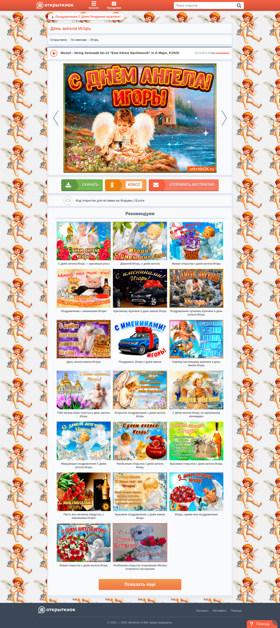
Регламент (220, 610)
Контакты (202, 610)
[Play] (53, 53)
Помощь (236, 610)
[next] (224, 118)
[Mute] (213, 53)
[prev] (55, 118)
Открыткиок (58, 40)
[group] (140, 53)
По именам (78, 40)
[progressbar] (222, 53)
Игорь (94, 40)
